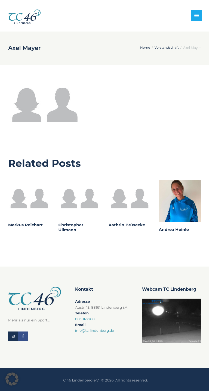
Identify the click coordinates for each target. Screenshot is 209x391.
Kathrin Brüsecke (127, 225)
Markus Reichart (25, 225)
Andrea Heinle (174, 229)
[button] (12, 379)
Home (144, 48)
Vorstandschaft (166, 48)
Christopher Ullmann (71, 228)
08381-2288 (85, 319)
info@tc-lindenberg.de (95, 330)
